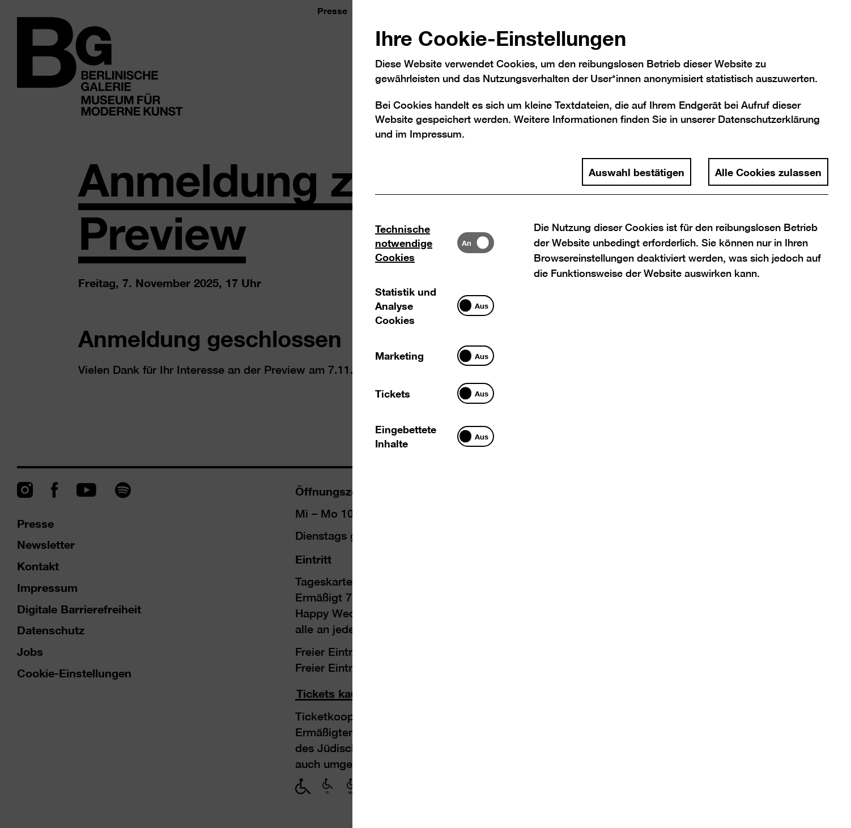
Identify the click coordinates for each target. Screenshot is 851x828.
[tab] (416, 243)
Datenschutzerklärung (769, 119)
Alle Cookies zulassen (768, 171)
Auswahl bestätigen (636, 171)
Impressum (436, 133)
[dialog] (425, 414)
